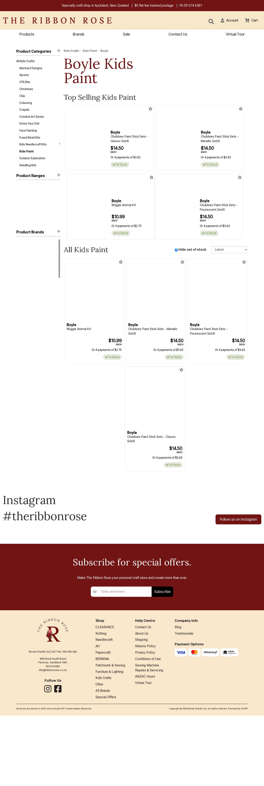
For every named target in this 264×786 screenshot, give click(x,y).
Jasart (20, 272)
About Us (141, 700)
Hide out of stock (192, 250)
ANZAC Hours (145, 746)
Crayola (24, 113)
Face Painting (28, 135)
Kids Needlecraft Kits (39, 150)
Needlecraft (104, 707)
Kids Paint (26, 157)
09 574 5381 (193, 6)
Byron (20, 265)
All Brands (102, 761)
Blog (178, 693)
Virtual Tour (143, 753)
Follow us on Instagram (238, 520)
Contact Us (178, 34)
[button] (227, 21)
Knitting (100, 700)
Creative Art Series (31, 121)
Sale (126, 34)
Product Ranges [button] (38, 182)
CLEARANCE (104, 693)
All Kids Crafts (25, 62)
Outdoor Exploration (32, 165)
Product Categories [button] (38, 51)
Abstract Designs (30, 69)
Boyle (20, 258)
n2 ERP (244, 779)
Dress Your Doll (29, 128)
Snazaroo (22, 287)
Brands (78, 34)
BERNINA (102, 727)
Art (97, 713)
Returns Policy (145, 713)
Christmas (26, 91)
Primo (20, 280)
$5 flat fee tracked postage (154, 6)
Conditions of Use (148, 727)
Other (99, 754)
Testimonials (184, 700)
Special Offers (105, 768)
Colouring (25, 106)
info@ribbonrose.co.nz (53, 735)
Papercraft (103, 720)
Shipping (141, 707)
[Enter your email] (125, 657)
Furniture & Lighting (109, 740)
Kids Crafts (71, 51)
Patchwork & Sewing (110, 734)
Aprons (24, 76)
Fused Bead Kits (29, 143)
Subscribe (162, 657)
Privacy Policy (145, 720)
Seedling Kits (27, 172)
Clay (22, 99)
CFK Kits (24, 84)
